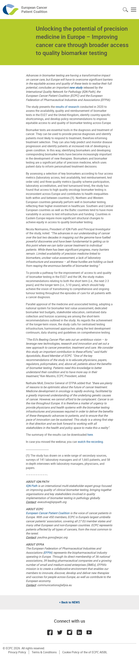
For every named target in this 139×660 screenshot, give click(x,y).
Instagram (69, 632)
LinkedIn (79, 632)
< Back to (69, 602)
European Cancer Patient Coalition (48, 513)
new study (76, 87)
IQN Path (31, 486)
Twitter (59, 632)
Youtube (89, 632)
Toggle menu (133, 9)
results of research (67, 107)
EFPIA (48, 553)
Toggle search (125, 9)
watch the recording (90, 442)
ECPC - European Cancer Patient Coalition (25, 9)
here (90, 435)
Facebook (50, 632)
